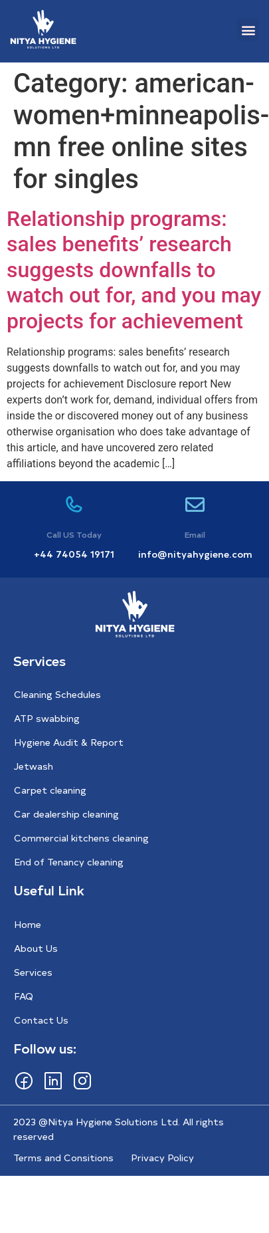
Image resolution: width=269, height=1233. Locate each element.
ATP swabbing (47, 718)
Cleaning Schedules (57, 694)
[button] (248, 30)
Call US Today (74, 534)
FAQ (23, 996)
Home (27, 924)
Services (33, 972)
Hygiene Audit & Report (69, 742)
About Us (36, 948)
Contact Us (41, 1020)
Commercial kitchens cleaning (81, 838)
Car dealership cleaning (66, 814)
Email (195, 534)
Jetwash (33, 766)
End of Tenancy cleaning (69, 861)
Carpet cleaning (50, 790)
